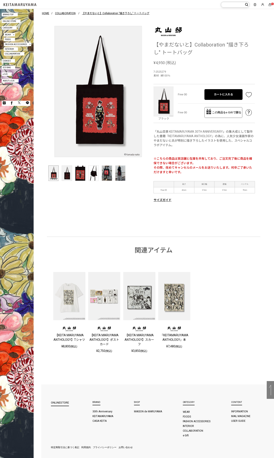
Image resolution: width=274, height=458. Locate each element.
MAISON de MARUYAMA (148, 411)
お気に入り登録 (249, 94)
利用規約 (86, 447)
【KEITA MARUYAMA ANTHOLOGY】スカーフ (139, 339)
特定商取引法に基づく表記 (65, 447)
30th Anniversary (102, 411)
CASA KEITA (99, 420)
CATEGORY (7, 28)
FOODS (8, 39)
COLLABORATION (12, 54)
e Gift (5, 74)
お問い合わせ (126, 447)
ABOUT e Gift (8, 81)
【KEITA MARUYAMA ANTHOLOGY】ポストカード (104, 339)
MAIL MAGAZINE (240, 416)
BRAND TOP (8, 14)
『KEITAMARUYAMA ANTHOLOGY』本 (174, 337)
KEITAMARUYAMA (102, 416)
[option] (98, 91)
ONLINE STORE (9, 21)
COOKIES (7, 61)
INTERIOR (9, 49)
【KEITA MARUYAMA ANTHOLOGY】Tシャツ (69, 337)
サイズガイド (162, 200)
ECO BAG (7, 67)
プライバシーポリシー (104, 447)
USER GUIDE (238, 420)
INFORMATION (239, 411)
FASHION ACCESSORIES (16, 44)
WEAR (8, 34)
